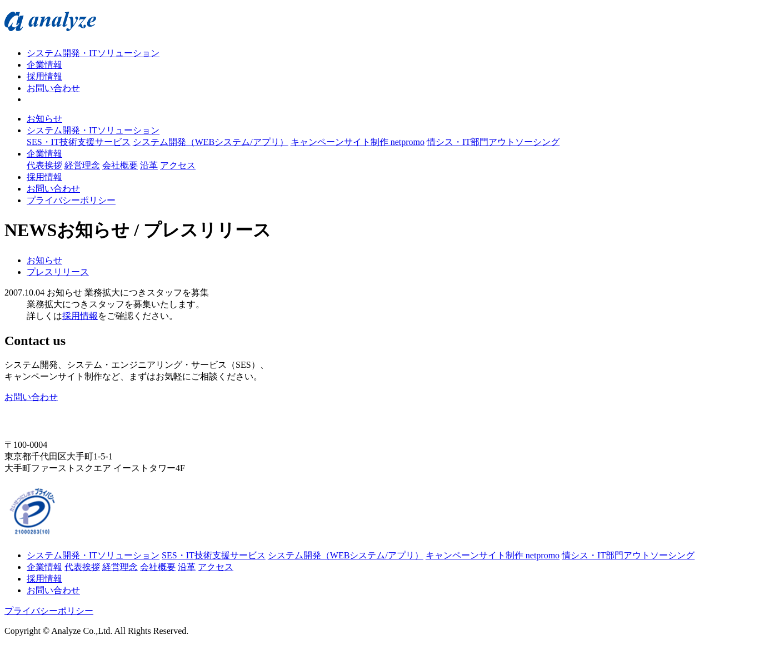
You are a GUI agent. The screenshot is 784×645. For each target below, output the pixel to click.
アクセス (178, 165)
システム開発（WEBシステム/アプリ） (210, 142)
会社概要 (120, 165)
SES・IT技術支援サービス (79, 142)
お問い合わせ (53, 88)
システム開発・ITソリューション (93, 53)
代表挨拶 (44, 165)
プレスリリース (58, 272)
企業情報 (44, 64)
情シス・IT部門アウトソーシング (493, 142)
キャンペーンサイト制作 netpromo (358, 142)
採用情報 (44, 76)
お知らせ (44, 118)
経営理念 (82, 165)
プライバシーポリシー (71, 200)
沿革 (149, 165)
